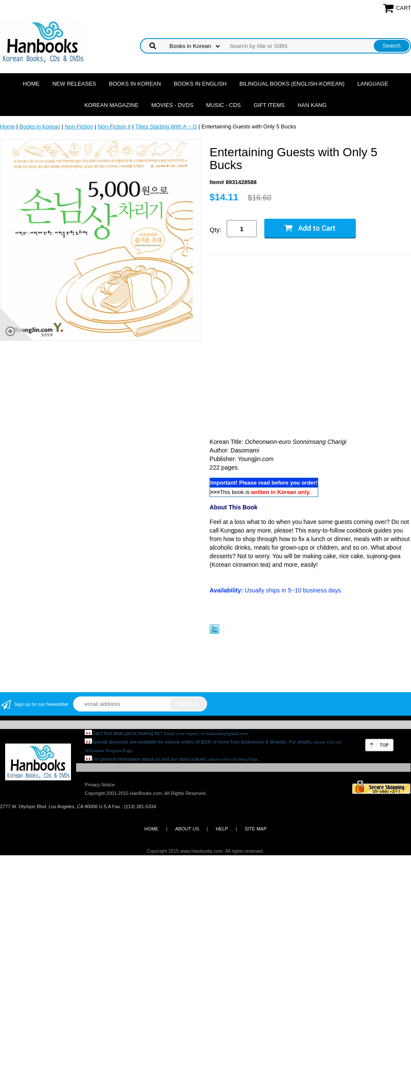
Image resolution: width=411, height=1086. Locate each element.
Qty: (216, 229)
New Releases (74, 83)
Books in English (200, 83)
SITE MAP (255, 828)
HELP (222, 828)
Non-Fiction (79, 126)
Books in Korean (135, 83)
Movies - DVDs (172, 105)
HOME (151, 828)
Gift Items (269, 105)
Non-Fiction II (114, 126)
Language (373, 83)
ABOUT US (187, 828)
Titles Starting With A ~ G (166, 126)
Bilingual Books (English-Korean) (292, 83)
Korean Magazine (111, 105)
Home (31, 83)
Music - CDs (223, 105)
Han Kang (312, 105)
